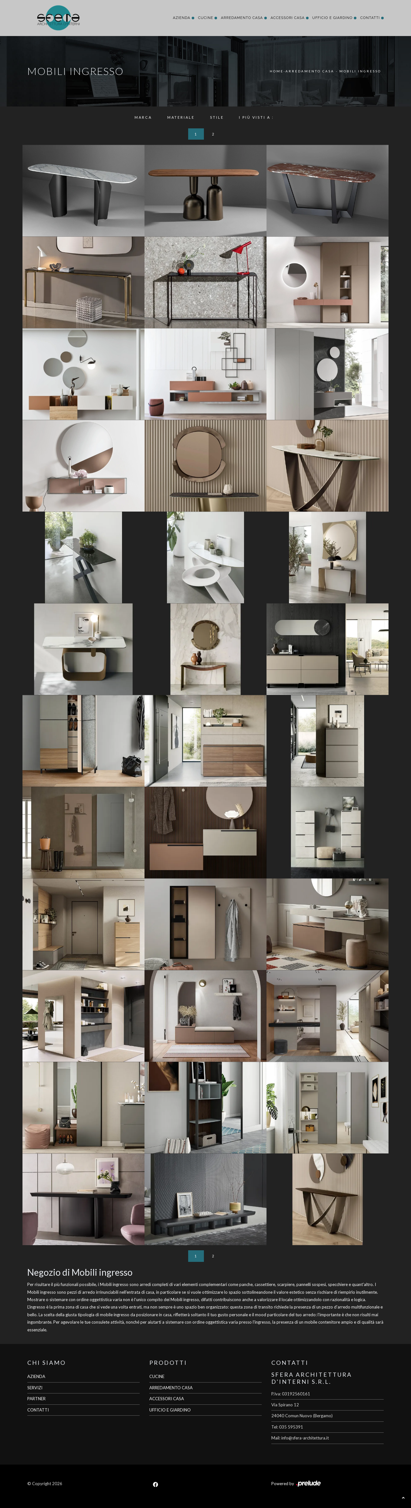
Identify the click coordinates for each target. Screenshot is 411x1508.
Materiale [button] (181, 117)
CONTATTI (38, 1409)
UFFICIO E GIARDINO (170, 1409)
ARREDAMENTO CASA (171, 1387)
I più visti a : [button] (256, 117)
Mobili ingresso (360, 71)
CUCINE (156, 1376)
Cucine (205, 18)
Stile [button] (217, 117)
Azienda (181, 18)
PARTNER (36, 1398)
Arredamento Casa (242, 18)
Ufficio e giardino (332, 18)
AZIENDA (36, 1376)
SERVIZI (34, 1387)
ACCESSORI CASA (166, 1398)
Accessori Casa (288, 18)
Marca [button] (143, 117)
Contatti (370, 18)
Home (277, 71)
